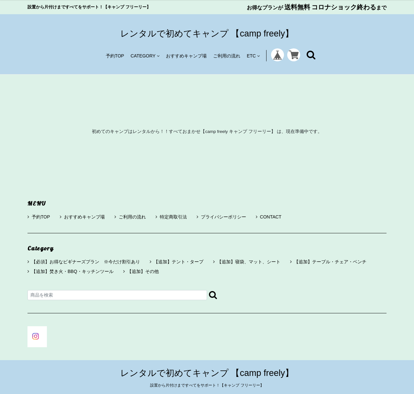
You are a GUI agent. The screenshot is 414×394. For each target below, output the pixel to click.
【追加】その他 (143, 271)
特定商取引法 (171, 216)
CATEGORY (145, 55)
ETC (253, 55)
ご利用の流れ (226, 55)
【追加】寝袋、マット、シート (248, 261)
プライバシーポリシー (221, 216)
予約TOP (115, 55)
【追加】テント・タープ (178, 261)
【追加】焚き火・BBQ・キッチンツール (72, 271)
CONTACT (269, 216)
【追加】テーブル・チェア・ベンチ (330, 261)
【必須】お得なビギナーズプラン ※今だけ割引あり (85, 261)
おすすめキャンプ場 (186, 55)
